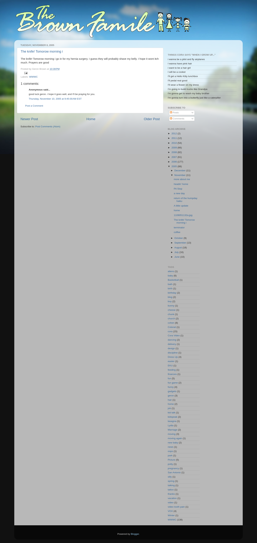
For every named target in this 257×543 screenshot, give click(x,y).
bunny (171, 305)
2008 (175, 152)
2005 (175, 166)
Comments (177, 118)
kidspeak (172, 417)
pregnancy (173, 468)
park (170, 455)
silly (170, 476)
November (180, 175)
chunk (171, 314)
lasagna (172, 421)
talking (171, 485)
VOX (170, 511)
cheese (172, 310)
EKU (170, 365)
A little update (181, 205)
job (169, 408)
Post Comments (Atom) (47, 126)
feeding (172, 369)
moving (172, 434)
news (170, 447)
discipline (173, 352)
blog (170, 297)
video (170, 502)
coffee (177, 232)
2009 (175, 147)
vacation (172, 498)
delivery (172, 344)
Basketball (173, 280)
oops (170, 451)
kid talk (171, 412)
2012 (175, 133)
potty (170, 464)
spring (171, 481)
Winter (171, 515)
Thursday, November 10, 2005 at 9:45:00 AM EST (55, 98)
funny (171, 387)
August (178, 247)
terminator (179, 227)
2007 (175, 157)
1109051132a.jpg (183, 215)
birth (170, 288)
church (171, 318)
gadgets (172, 391)
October (179, 238)
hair (170, 400)
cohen (171, 322)
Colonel (172, 327)
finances (172, 374)
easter (171, 361)
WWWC (33, 76)
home (177, 210)
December (180, 170)
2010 (175, 143)
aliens (171, 271)
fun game (173, 382)
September (180, 242)
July (176, 252)
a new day (179, 193)
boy (170, 301)
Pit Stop (178, 188)
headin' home (181, 184)
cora (170, 331)
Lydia (170, 425)
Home (90, 119)
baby (170, 275)
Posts (174, 112)
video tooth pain (176, 506)
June (177, 256)
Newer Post (29, 119)
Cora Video (174, 335)
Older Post (152, 119)
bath (170, 284)
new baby (173, 442)
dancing (172, 339)
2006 (175, 161)
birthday (172, 292)
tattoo (171, 489)
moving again (175, 438)
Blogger (135, 534)
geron (171, 395)
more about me (182, 179)
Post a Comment (34, 105)
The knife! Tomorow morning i (42, 51)
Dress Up (173, 357)
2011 (175, 138)
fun (169, 378)
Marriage (172, 429)
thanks (171, 494)
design (171, 348)
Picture (171, 459)
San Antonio (174, 472)
